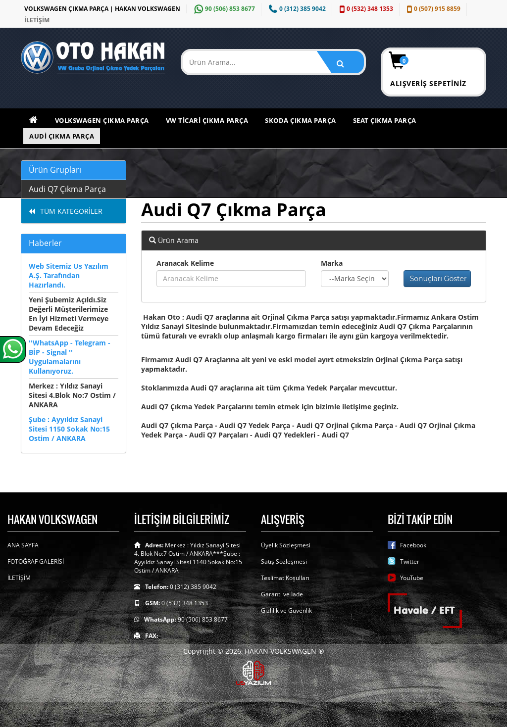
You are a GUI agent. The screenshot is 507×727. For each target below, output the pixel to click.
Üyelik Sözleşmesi (285, 545)
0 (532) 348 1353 (365, 8)
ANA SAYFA (23, 545)
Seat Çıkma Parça (384, 120)
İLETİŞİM (37, 20)
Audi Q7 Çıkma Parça (67, 189)
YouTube (411, 578)
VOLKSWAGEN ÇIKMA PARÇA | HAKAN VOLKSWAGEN (102, 8)
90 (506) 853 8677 (223, 8)
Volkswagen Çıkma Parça (102, 120)
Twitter (409, 561)
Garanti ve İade (282, 594)
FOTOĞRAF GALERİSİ (35, 561)
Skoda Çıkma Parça (300, 120)
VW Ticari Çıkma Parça (207, 120)
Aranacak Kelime (185, 263)
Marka (332, 263)
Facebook (413, 545)
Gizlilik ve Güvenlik (286, 610)
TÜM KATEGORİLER (65, 211)
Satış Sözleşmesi (284, 561)
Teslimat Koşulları (285, 578)
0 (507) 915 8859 (432, 8)
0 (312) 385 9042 (296, 8)
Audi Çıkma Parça (61, 136)
